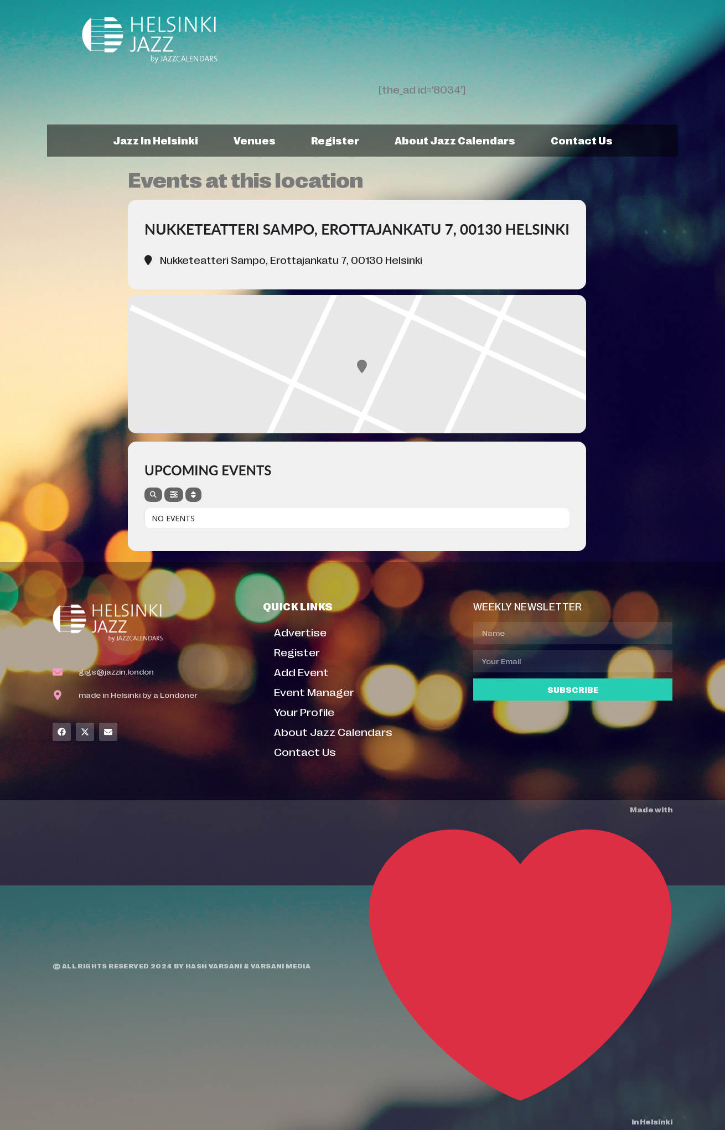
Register (335, 140)
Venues (255, 140)
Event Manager (314, 691)
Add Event (301, 671)
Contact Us (582, 140)
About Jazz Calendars (455, 140)
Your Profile (304, 711)
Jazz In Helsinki (155, 140)
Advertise (300, 631)
